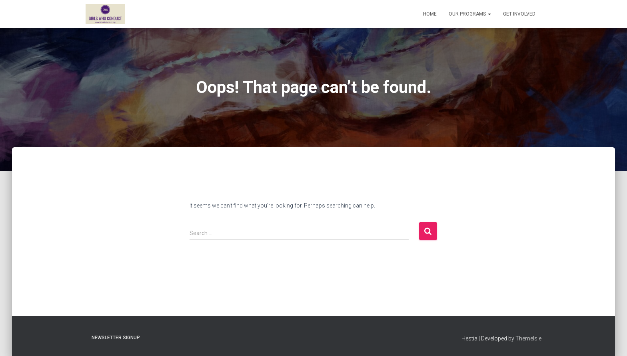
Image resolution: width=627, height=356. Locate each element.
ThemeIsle (528, 338)
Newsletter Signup (116, 337)
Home (430, 14)
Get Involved (519, 14)
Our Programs (470, 14)
